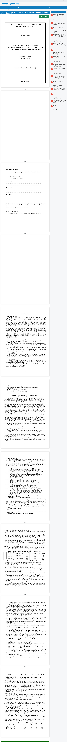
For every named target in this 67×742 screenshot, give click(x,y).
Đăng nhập (57, 0)
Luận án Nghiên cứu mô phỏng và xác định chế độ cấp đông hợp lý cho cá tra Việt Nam (59, 23)
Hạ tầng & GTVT (57, 7)
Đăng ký (53, 0)
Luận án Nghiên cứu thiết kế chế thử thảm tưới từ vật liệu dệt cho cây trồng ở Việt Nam (59, 101)
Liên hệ (65, 0)
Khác (65, 7)
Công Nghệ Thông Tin (21, 7)
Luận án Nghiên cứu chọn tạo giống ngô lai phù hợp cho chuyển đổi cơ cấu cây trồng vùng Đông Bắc (59, 89)
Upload (62, 0)
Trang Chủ (48, 0)
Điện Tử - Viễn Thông (33, 7)
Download (44, 16)
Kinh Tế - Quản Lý (9, 7)
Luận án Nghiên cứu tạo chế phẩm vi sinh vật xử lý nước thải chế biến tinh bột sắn (59, 64)
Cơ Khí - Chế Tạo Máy (46, 7)
